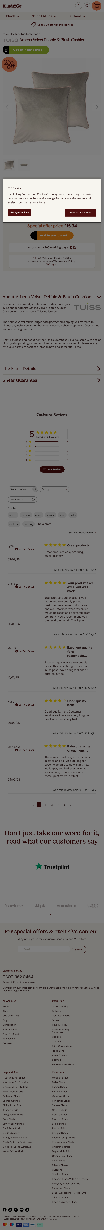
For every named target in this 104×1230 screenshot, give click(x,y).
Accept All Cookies (80, 212)
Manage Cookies (19, 212)
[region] (52, 201)
